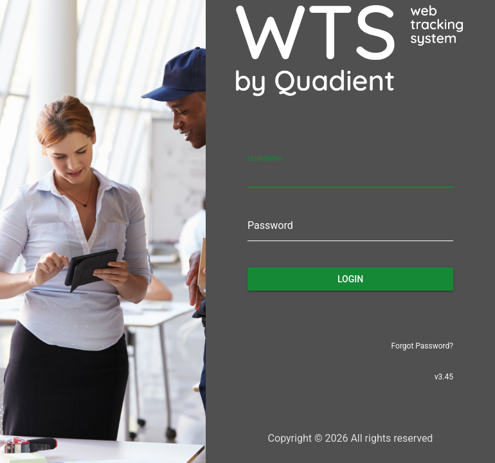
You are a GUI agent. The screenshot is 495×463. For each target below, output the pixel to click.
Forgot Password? (422, 345)
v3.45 (444, 376)
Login (350, 279)
